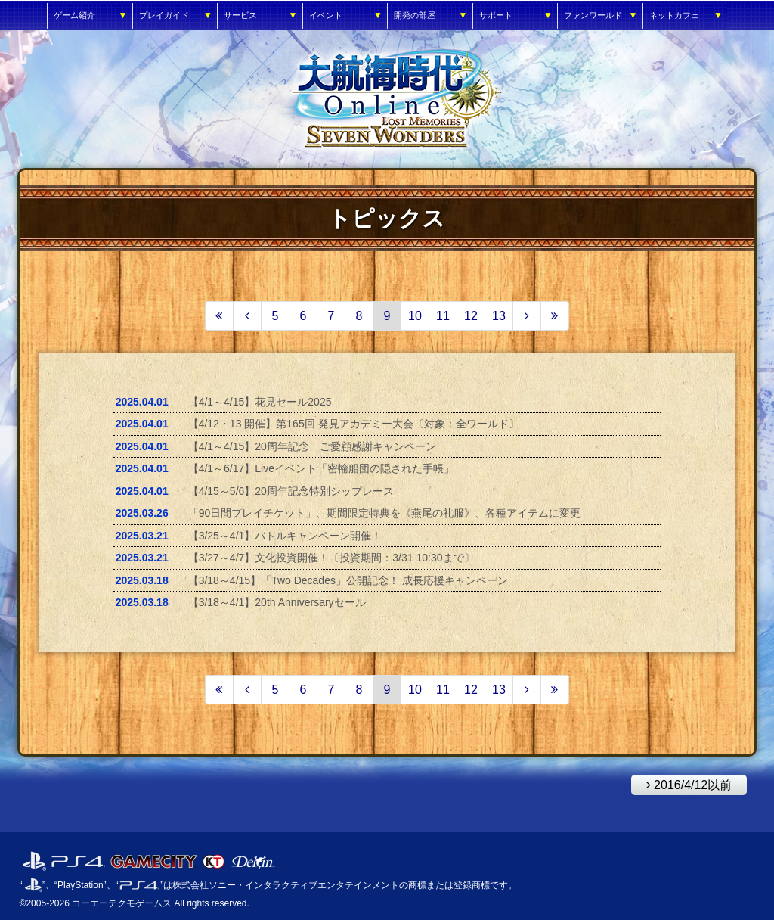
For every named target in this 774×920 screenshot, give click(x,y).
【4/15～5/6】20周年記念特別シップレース (291, 491)
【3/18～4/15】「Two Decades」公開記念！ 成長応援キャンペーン (348, 580)
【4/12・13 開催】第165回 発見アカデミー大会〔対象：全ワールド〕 (353, 424)
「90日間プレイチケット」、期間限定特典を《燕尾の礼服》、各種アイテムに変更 (384, 513)
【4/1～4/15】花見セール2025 (260, 402)
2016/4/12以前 (681, 783)
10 (415, 315)
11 (443, 315)
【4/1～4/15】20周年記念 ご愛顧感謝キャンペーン (312, 446)
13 (499, 315)
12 (471, 315)
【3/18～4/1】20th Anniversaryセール (277, 602)
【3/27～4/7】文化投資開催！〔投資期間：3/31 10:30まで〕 (331, 558)
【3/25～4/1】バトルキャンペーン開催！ (285, 536)
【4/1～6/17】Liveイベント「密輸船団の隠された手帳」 (321, 468)
